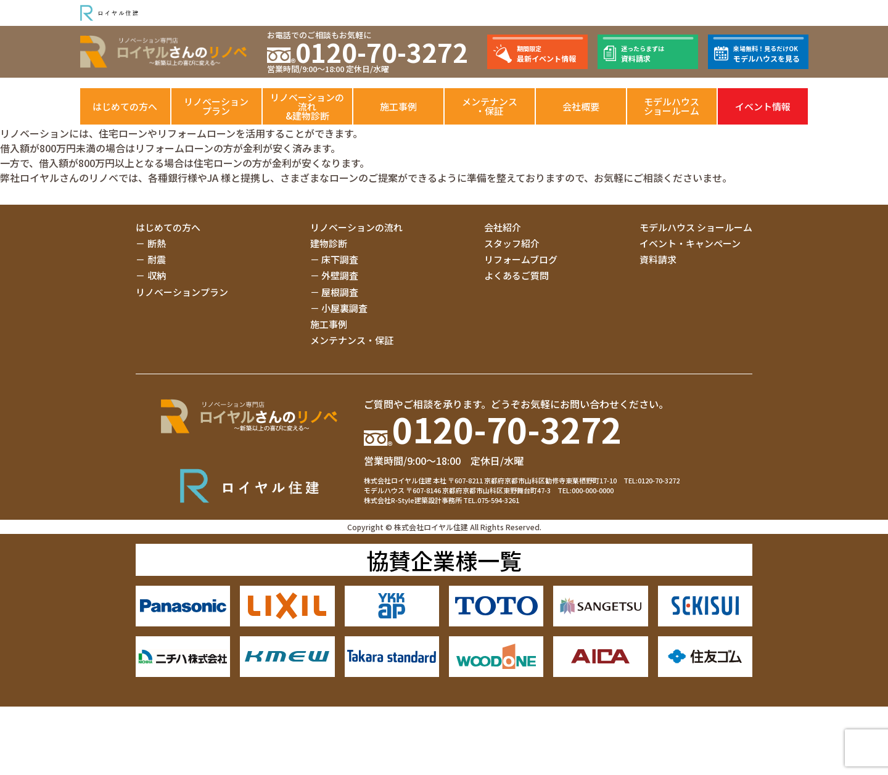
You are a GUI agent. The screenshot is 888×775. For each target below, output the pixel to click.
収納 (156, 275)
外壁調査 (339, 275)
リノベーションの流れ (356, 227)
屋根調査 (339, 291)
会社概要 (580, 106)
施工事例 (398, 106)
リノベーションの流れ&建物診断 (307, 106)
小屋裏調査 (344, 307)
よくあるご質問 (516, 275)
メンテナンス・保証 (489, 106)
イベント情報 (763, 106)
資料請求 (657, 259)
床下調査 (339, 259)
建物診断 (328, 243)
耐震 (156, 259)
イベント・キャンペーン (690, 243)
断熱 (156, 243)
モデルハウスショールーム (671, 106)
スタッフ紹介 (512, 243)
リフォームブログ (520, 259)
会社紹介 (502, 227)
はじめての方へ (124, 106)
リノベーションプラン (216, 106)
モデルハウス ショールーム (695, 227)
